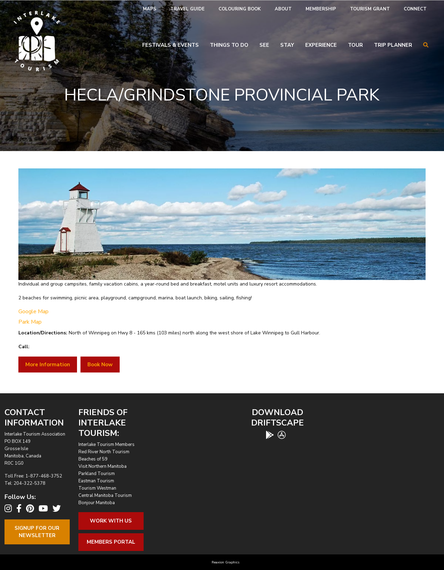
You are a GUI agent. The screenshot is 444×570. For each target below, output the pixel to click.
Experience (321, 45)
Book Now (100, 364)
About (283, 9)
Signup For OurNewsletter (37, 532)
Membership (321, 9)
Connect (415, 9)
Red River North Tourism (103, 452)
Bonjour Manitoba (96, 503)
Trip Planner (393, 45)
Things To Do (229, 45)
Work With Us (111, 520)
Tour (355, 45)
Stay (287, 45)
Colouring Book (240, 9)
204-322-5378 (29, 483)
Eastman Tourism (96, 481)
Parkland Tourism (96, 474)
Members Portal (111, 541)
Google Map (33, 311)
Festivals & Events (170, 45)
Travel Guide (187, 9)
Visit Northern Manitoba (102, 466)
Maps (149, 9)
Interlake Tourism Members (106, 444)
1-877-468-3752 (43, 476)
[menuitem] (149, 9)
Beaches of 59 (93, 459)
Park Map (30, 322)
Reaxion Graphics (225, 562)
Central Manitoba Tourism (105, 495)
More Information (47, 364)
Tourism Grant (370, 9)
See (264, 45)
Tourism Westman (97, 488)
